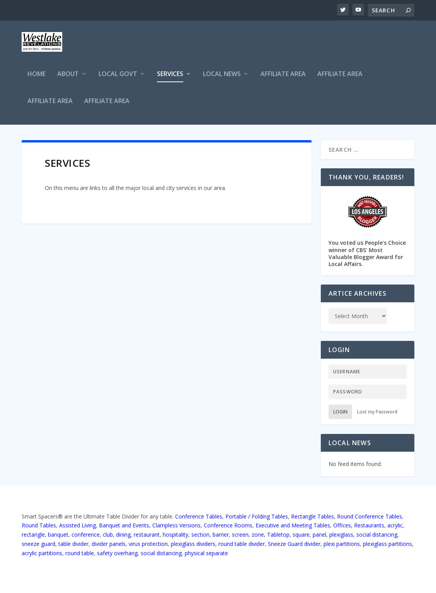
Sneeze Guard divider (294, 543)
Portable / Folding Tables (256, 516)
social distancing (376, 534)
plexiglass (341, 534)
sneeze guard (38, 543)
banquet (58, 534)
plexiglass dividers (193, 543)
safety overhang (117, 553)
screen (240, 534)
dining (123, 534)
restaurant (147, 534)
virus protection (148, 543)
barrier (221, 534)
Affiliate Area (283, 74)
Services (170, 74)
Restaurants (369, 525)
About (68, 74)
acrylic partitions (42, 553)
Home (36, 74)
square (301, 534)
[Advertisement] (273, 45)
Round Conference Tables (369, 516)
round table (79, 553)
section (200, 534)
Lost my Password (377, 411)
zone (258, 534)
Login (340, 411)
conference (86, 534)
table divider (73, 543)
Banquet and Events (124, 525)
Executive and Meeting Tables (292, 525)
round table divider (241, 543)
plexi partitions (342, 543)
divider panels (109, 543)
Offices (342, 525)
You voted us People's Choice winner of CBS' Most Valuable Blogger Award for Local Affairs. (368, 231)
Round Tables (39, 525)
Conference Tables (198, 516)
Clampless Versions (176, 525)
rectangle (33, 534)
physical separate (206, 553)
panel (319, 534)
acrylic (395, 525)
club (108, 534)
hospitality (175, 534)
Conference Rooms (228, 525)
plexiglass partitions (387, 543)
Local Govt (118, 74)
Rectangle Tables (312, 516)
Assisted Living (77, 525)
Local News (222, 74)
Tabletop (278, 534)
